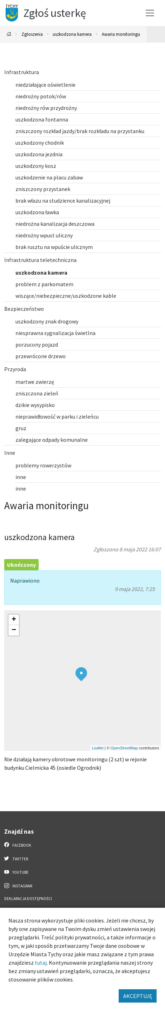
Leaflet (98, 748)
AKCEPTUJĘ (137, 995)
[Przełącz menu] (149, 13)
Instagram (18, 885)
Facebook (17, 845)
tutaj (41, 962)
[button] (81, 674)
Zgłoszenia (32, 34)
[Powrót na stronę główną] (9, 34)
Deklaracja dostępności (28, 898)
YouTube (16, 872)
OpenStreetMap (124, 748)
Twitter (16, 858)
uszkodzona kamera (72, 34)
